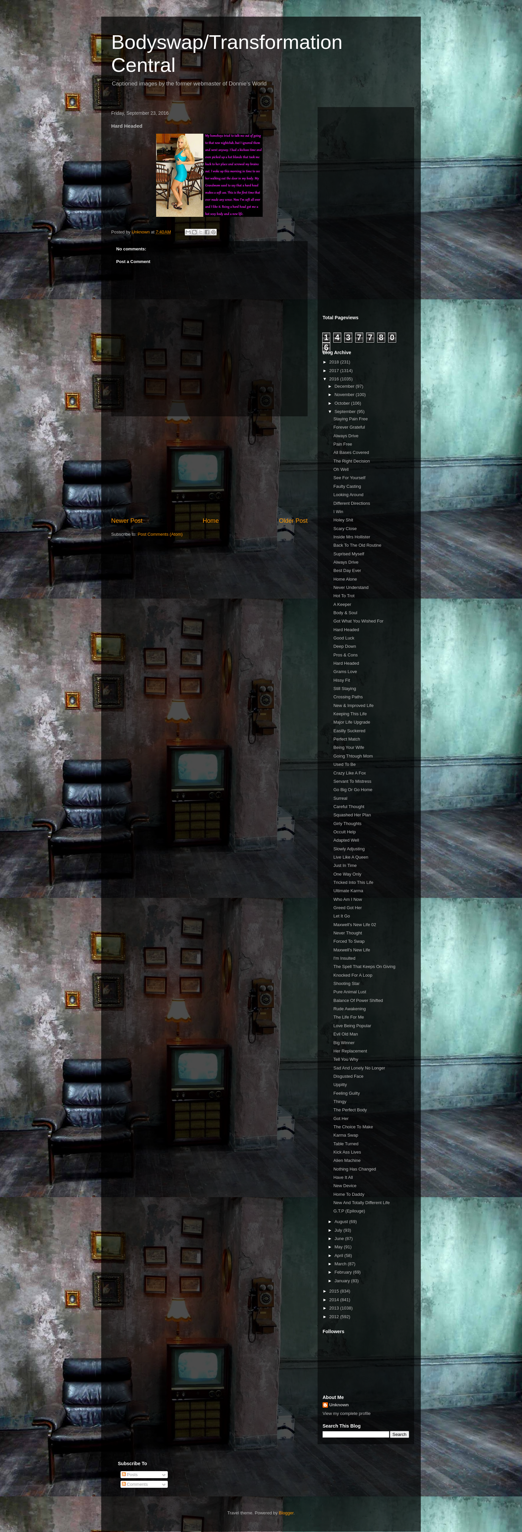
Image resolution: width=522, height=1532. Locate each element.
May (339, 1246)
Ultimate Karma (348, 890)
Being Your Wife (348, 747)
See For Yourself (349, 477)
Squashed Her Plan (352, 814)
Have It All (343, 1177)
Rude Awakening (349, 1008)
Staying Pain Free (350, 418)
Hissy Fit (341, 680)
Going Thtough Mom (353, 756)
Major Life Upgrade (351, 722)
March (341, 1263)
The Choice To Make (353, 1126)
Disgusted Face (348, 1076)
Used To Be (344, 764)
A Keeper (342, 604)
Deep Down (344, 646)
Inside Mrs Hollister (351, 536)
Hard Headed (346, 629)
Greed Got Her (347, 907)
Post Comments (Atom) (160, 534)
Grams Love (345, 671)
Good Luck (343, 637)
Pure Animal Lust (349, 991)
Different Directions (351, 503)
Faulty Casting (347, 486)
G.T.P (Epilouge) (349, 1210)
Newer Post (126, 520)
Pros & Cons (345, 654)
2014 (334, 1299)
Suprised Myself (348, 553)
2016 (334, 378)
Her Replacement (350, 1050)
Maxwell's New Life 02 (354, 924)
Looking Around (348, 494)
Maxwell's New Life (351, 949)
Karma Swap (345, 1135)
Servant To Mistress (352, 781)
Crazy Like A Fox (349, 772)
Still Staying (344, 688)
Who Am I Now (347, 899)
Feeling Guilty (346, 1093)
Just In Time (345, 865)
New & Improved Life (353, 705)
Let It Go (341, 915)
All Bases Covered (351, 452)
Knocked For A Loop (352, 975)
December (345, 386)
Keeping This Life (350, 713)
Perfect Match (346, 739)
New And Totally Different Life (361, 1202)
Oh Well (341, 469)
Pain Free (342, 444)
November (345, 394)
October (343, 403)
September (346, 411)
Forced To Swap (349, 941)
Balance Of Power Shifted (358, 1000)
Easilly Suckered (349, 730)
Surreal (340, 798)
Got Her (341, 1118)
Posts (130, 1474)
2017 (334, 370)
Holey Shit (343, 519)
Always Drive (345, 435)
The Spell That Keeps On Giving (364, 966)
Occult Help (344, 831)
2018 (334, 361)
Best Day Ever (347, 570)
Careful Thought (348, 806)
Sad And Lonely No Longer (359, 1067)
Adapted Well (346, 840)
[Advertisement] (209, 466)
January (343, 1280)
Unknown (339, 1404)
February (344, 1272)
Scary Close (345, 528)
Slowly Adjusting (349, 848)
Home (211, 520)
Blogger (286, 1512)
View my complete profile (347, 1413)
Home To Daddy (348, 1194)
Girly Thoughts (347, 823)
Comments (135, 1484)
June (340, 1238)
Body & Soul (345, 612)
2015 (334, 1291)
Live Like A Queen (350, 857)
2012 (334, 1316)
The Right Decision (351, 461)
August (342, 1221)
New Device (344, 1185)
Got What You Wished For (358, 621)
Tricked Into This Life (353, 882)
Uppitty (340, 1084)
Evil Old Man (345, 1034)
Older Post (293, 520)
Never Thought (347, 932)
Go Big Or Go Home (352, 789)
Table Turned (345, 1143)
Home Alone (345, 579)
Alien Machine (347, 1160)
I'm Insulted (344, 958)
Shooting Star (346, 983)
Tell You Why (345, 1059)
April (340, 1255)
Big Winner (344, 1042)
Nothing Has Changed (354, 1169)
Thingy (339, 1101)
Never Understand (351, 587)
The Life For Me (348, 1017)
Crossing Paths (348, 696)
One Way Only (347, 874)
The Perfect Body (350, 1109)
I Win (338, 511)
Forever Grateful (349, 427)
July (339, 1230)
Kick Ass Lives (347, 1152)
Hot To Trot (343, 595)
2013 (334, 1308)
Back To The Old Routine (357, 545)
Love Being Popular (352, 1025)
